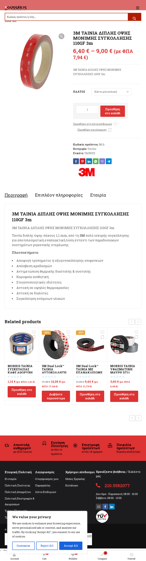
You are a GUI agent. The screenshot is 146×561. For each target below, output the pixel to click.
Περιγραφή (16, 195)
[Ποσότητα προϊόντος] (87, 110)
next (138, 322)
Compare (102, 555)
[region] (47, 532)
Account (14, 556)
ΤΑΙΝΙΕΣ (89, 153)
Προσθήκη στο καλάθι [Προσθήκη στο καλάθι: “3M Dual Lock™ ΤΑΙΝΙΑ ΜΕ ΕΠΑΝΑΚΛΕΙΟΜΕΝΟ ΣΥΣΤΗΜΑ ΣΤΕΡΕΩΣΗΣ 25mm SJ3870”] (90, 396)
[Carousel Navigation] (135, 322)
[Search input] (66, 17)
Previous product (132, 418)
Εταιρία (98, 195)
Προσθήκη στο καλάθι (112, 111)
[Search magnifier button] (134, 18)
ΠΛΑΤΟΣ (79, 91)
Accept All (71, 545)
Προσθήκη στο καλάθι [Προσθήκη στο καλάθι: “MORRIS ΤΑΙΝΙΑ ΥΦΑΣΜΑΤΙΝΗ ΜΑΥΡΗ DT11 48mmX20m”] (124, 396)
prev (132, 322)
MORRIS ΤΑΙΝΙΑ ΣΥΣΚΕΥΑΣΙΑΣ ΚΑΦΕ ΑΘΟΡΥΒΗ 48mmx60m (20, 371)
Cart (45, 556)
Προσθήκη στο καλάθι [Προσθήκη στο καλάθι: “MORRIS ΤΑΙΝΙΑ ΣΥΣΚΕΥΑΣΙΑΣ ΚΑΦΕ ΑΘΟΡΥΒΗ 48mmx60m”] (21, 392)
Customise (23, 545)
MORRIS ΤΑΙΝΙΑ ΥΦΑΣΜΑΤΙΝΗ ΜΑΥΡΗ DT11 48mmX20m (122, 371)
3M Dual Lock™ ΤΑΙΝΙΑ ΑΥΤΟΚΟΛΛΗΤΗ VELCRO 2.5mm (54, 371)
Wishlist (73, 555)
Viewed (131, 556)
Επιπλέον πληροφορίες (59, 195)
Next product (138, 418)
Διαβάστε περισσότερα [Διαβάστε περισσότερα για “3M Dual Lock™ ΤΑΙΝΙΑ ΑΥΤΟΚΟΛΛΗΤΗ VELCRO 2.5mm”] (56, 396)
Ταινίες (92, 149)
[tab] (16, 195)
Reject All (47, 545)
